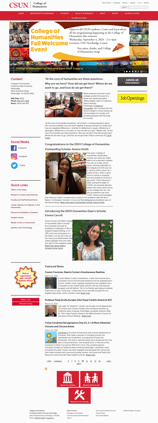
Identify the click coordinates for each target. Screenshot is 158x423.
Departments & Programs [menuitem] (42, 13)
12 (91, 361)
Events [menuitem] (115, 13)
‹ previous (58, 361)
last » (79, 364)
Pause (144, 72)
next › (109, 361)
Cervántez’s (63, 333)
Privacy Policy (100, 413)
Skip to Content (106, 2)
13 (95, 361)
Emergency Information (75, 413)
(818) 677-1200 (40, 418)
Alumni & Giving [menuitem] (132, 13)
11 (87, 361)
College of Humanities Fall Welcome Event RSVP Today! (48, 68)
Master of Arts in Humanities (23, 189)
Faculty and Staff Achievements (24, 166)
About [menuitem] (103, 13)
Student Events (17, 184)
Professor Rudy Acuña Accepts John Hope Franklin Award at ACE (78, 300)
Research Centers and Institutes (24, 161)
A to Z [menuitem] (139, 2)
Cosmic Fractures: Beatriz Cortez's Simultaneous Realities (75, 272)
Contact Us (50, 418)
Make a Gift (25, 236)
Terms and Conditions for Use (106, 411)
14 (99, 361)
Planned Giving (25, 240)
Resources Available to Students (24, 179)
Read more (85, 293)
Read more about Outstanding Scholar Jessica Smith (82, 202)
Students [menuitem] (64, 13)
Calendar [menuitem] (132, 2)
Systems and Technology (21, 194)
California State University (131, 411)
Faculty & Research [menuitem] (84, 13)
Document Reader (102, 415)
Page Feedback (72, 411)
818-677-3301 (23, 101)
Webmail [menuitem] (146, 2)
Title (69, 418)
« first (49, 361)
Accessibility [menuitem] (116, 2)
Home (21, 13)
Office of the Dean (18, 156)
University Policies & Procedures (78, 415)
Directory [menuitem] (125, 2)
